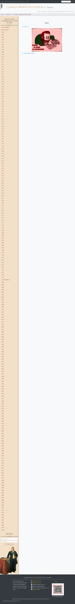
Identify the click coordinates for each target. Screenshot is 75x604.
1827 (3, 349)
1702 (3, 37)
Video (69, 11)
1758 (3, 176)
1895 (3, 517)
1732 (3, 111)
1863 (3, 438)
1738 (3, 126)
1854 (3, 416)
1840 (3, 381)
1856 (3, 421)
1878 (3, 475)
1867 (3, 448)
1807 (3, 299)
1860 (3, 431)
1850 (3, 406)
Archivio (62, 11)
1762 (3, 185)
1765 (3, 193)
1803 (3, 289)
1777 (3, 223)
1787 (3, 247)
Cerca (73, 1)
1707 (3, 49)
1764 (3, 190)
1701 (3, 34)
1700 (3, 32)
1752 (3, 161)
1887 (3, 497)
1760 (3, 180)
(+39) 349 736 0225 (36, 581)
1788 (3, 250)
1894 (3, 515)
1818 (3, 327)
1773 (3, 213)
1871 (3, 458)
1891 (3, 507)
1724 (3, 91)
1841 (3, 384)
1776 (3, 220)
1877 (3, 473)
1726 (3, 96)
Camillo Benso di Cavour (24, 7)
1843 (3, 388)
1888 (3, 500)
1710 (3, 57)
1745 (3, 143)
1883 (3, 488)
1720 (3, 81)
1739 (3, 128)
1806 (3, 297)
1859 (3, 428)
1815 (3, 319)
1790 (3, 255)
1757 (3, 173)
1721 (3, 84)
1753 (3, 163)
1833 (3, 364)
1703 (3, 39)
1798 (3, 275)
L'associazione (8, 1)
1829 (3, 354)
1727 (3, 99)
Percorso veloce (5, 29)
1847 (3, 398)
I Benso (39, 11)
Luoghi (58, 11)
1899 (3, 527)
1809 (3, 304)
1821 (3, 334)
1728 (3, 101)
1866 (3, 445)
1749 (3, 153)
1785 (3, 242)
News (72, 11)
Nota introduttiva (6, 27)
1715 (3, 69)
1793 (3, 262)
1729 (3, 104)
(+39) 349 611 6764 (36, 582)
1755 (3, 168)
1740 (3, 131)
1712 (3, 62)
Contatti (14, 1)
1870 (3, 455)
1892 (3, 510)
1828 (3, 351)
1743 (3, 138)
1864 (3, 440)
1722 (3, 86)
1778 (3, 225)
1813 (3, 314)
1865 (3, 443)
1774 (3, 215)
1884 (3, 490)
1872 (3, 460)
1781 (3, 232)
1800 (3, 282)
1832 (3, 361)
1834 (3, 366)
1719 (3, 79)
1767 (3, 198)
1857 (3, 423)
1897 (3, 522)
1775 (3, 218)
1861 (3, 433)
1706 (3, 47)
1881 (3, 483)
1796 (3, 270)
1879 (3, 478)
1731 (3, 109)
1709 (3, 54)
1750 (3, 156)
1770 (3, 205)
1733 (3, 114)
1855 (3, 418)
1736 (3, 121)
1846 (3, 396)
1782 (3, 235)
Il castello (44, 11)
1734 (3, 116)
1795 (3, 267)
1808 (3, 302)
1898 (3, 525)
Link (18, 1)
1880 (3, 480)
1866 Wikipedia (25, 26)
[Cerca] (66, 2)
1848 (3, 401)
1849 (3, 403)
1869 (3, 453)
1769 (3, 203)
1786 (3, 245)
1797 (3, 272)
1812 (3, 312)
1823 (3, 339)
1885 (3, 492)
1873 (3, 463)
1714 (3, 67)
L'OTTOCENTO (6, 280)
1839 (3, 379)
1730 (3, 106)
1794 (3, 265)
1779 (3, 228)
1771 (3, 208)
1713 (3, 64)
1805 (3, 294)
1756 (3, 171)
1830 (3, 356)
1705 (3, 44)
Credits (27, 1)
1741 (3, 133)
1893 (3, 512)
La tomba (49, 11)
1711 (3, 59)
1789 (3, 252)
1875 (3, 468)
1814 (3, 317)
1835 (3, 369)
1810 (3, 307)
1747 (3, 148)
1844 (3, 391)
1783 (3, 237)
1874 (3, 465)
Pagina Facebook (36, 589)
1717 (3, 74)
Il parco (54, 11)
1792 (3, 260)
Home (2, 1)
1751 (3, 158)
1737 (3, 124)
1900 (3, 530)
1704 (3, 42)
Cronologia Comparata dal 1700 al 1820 (21, 14)
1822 (3, 336)
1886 (3, 495)
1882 (3, 485)
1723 (3, 89)
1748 (3, 151)
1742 (3, 136)
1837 (3, 374)
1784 (3, 240)
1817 (3, 324)
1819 (3, 329)
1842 (3, 386)
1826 (3, 346)
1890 (3, 505)
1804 (3, 292)
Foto (66, 11)
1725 (3, 94)
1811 (3, 309)
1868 (3, 450)
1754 (3, 166)
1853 (3, 413)
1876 (3, 470)
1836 (3, 371)
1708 (3, 52)
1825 (3, 344)
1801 (3, 284)
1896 (3, 520)
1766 (3, 195)
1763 (3, 188)
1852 (3, 411)
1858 (3, 426)
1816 (3, 322)
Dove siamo (22, 1)
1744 (3, 141)
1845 (3, 393)
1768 (3, 200)
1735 (3, 119)
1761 (3, 183)
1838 (3, 376)
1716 (3, 72)
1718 (3, 76)
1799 (3, 277)
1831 (3, 359)
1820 (3, 332)
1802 (3, 287)
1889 (3, 502)
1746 (3, 146)
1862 (3, 436)
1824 (3, 341)
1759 (3, 178)
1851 (3, 408)
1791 (3, 257)
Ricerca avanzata (11, 544)
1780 (3, 230)
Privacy (56, 581)
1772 (3, 210)
